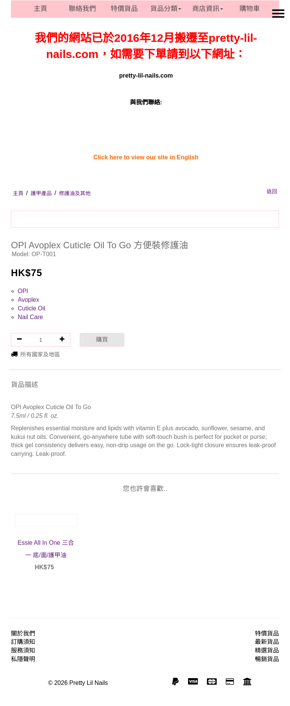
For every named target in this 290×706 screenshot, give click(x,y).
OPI (23, 291)
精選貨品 (267, 650)
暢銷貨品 (267, 659)
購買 (102, 339)
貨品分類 (165, 8)
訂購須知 (23, 642)
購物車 (249, 8)
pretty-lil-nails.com (146, 75)
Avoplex (28, 299)
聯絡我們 (82, 8)
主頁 (40, 8)
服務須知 (23, 650)
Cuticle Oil (31, 308)
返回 (272, 191)
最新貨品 (267, 642)
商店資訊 (207, 8)
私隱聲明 (23, 659)
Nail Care (30, 317)
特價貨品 (124, 8)
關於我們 (23, 633)
